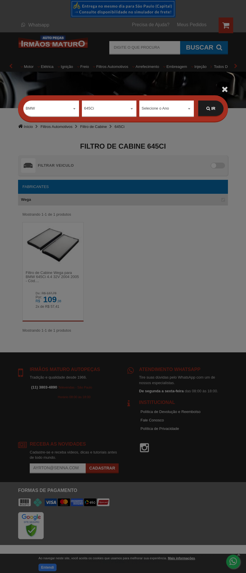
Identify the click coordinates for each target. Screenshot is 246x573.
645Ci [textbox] (89, 108)
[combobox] (51, 109)
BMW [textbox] (30, 108)
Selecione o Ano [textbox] (155, 108)
